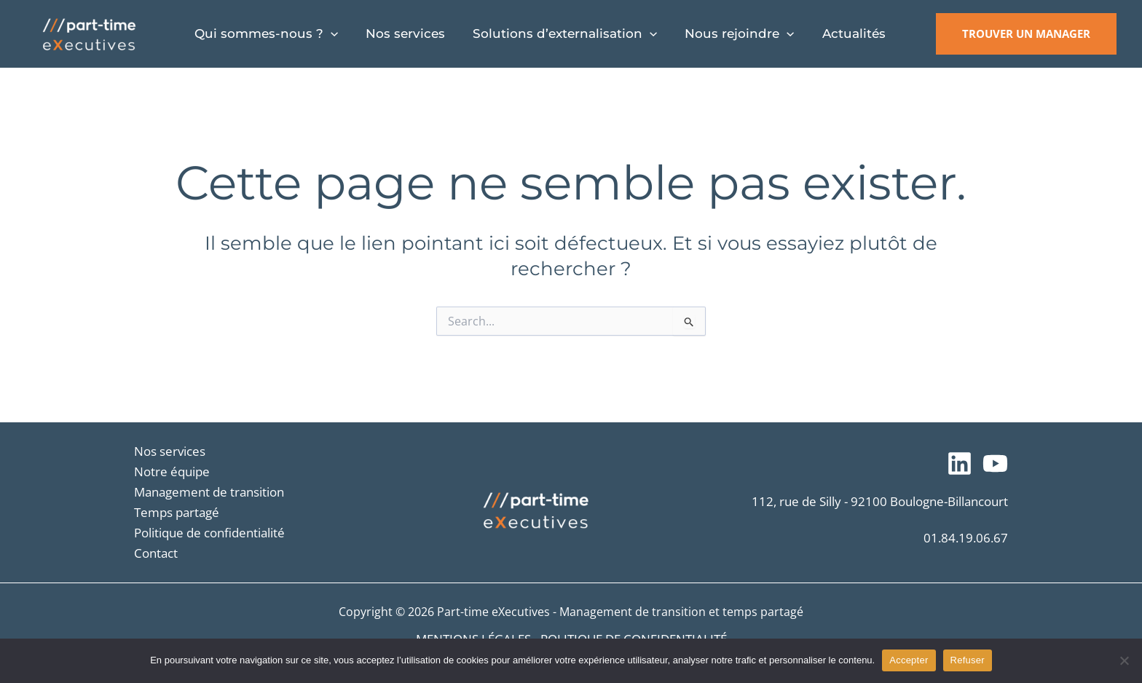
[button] (1026, 34)
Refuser (967, 660)
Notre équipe (172, 471)
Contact (156, 553)
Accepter (908, 660)
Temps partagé (176, 512)
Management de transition (209, 491)
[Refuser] (1124, 660)
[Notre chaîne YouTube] (995, 463)
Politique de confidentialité (209, 532)
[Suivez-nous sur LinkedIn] (959, 463)
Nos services (169, 451)
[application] (329, 34)
